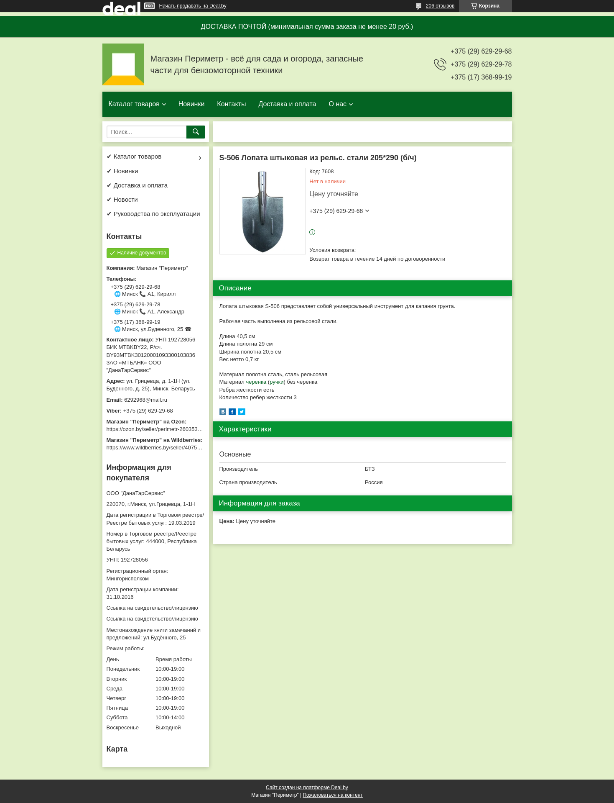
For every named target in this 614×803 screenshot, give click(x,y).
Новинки (191, 104)
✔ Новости (122, 199)
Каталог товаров (134, 104)
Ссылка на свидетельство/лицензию (152, 608)
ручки (276, 382)
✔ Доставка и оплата (137, 185)
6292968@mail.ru (145, 400)
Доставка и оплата (287, 104)
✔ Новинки (122, 170)
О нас (337, 104)
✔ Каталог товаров (134, 156)
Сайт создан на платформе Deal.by (307, 787)
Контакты (231, 104)
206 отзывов (440, 6)
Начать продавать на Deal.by (193, 6)
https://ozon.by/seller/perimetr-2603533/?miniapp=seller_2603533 (186, 429)
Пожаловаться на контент (332, 795)
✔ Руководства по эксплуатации (153, 213)
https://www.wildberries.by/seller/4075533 (156, 447)
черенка (256, 382)
